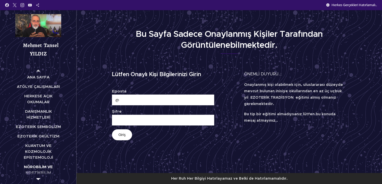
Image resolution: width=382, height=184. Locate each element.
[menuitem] (38, 77)
